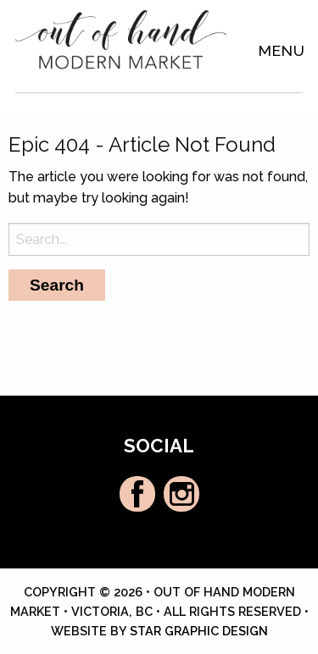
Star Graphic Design (199, 631)
